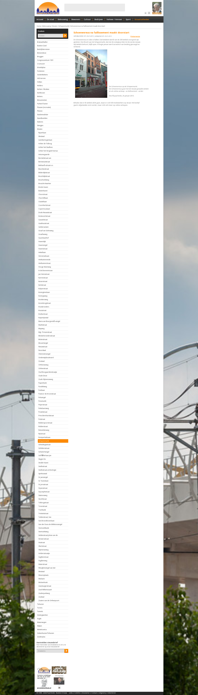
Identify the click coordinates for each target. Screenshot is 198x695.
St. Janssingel (43, 477)
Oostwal (41, 361)
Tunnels (40, 611)
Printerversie (135, 36)
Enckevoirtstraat (44, 216)
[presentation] (52, 657)
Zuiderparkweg (44, 593)
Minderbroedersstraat (46, 336)
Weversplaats (43, 575)
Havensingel (42, 245)
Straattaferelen (142, 19)
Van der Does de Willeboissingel (50, 524)
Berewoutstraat (44, 162)
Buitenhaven (43, 191)
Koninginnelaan (44, 292)
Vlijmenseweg (43, 550)
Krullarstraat (43, 314)
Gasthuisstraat (43, 223)
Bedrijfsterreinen (43, 49)
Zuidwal (41, 597)
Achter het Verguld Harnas (48, 151)
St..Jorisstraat (43, 484)
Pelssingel (42, 397)
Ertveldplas (41, 67)
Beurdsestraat (43, 169)
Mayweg (41, 328)
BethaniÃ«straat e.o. (45, 165)
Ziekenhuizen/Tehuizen (45, 633)
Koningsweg (42, 296)
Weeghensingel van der (47, 568)
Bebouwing (63, 19)
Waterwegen (41, 622)
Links (71, 693)
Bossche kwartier (44, 183)
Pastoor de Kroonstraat (47, 394)
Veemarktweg (43, 532)
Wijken (39, 626)
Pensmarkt (42, 401)
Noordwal (42, 350)
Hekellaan (42, 252)
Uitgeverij (102, 693)
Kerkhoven (41, 93)
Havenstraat (42, 249)
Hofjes (39, 82)
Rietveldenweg (43, 430)
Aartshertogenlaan (45, 140)
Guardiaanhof (43, 238)
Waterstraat (42, 564)
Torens (39, 608)
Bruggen (40, 56)
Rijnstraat (41, 434)
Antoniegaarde (43, 154)
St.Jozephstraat (43, 492)
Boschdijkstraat (44, 176)
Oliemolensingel (44, 354)
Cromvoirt (41, 64)
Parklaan (41, 390)
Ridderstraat (43, 426)
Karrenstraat (43, 278)
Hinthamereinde (44, 260)
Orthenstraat (43, 368)
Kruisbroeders (43, 307)
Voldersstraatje (44, 553)
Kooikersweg (43, 299)
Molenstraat (42, 339)
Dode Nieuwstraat (45, 212)
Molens (39, 96)
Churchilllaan (43, 198)
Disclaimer (86, 693)
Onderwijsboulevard (46, 357)
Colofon (77, 693)
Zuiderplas (41, 637)
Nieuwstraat (42, 347)
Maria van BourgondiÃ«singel (49, 321)
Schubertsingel (43, 452)
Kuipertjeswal (43, 318)
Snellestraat (42, 466)
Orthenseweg (43, 365)
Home (39, 26)
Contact (94, 693)
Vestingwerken (42, 615)
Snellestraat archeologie (47, 470)
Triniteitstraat (43, 513)
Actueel (40, 19)
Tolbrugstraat (43, 502)
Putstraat (41, 419)
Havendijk (42, 241)
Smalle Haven (43, 463)
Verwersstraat (43, 539)
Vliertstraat (42, 546)
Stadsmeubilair (42, 114)
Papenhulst (42, 383)
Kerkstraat (42, 285)
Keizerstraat (42, 281)
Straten (54, 26)
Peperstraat (42, 405)
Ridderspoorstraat (45, 423)
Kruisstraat (42, 310)
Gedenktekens (42, 75)
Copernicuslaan (44, 209)
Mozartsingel (43, 343)
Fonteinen (40, 71)
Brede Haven (43, 187)
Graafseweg (42, 234)
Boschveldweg (43, 180)
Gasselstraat (43, 220)
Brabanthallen (42, 42)
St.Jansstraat (42, 488)
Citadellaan (42, 201)
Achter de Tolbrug (45, 143)
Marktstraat (42, 325)
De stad (50, 19)
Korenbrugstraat (44, 303)
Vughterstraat (43, 557)
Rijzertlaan (42, 133)
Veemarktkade (43, 528)
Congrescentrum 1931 (45, 60)
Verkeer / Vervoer (114, 19)
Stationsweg (42, 495)
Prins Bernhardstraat (46, 415)
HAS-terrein (41, 78)
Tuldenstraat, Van (44, 517)
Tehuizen (40, 604)
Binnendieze (41, 53)
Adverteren (111, 693)
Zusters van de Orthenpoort (48, 600)
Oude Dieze (42, 376)
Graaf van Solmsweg (45, 231)
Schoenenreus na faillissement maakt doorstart (87, 26)
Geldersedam (43, 227)
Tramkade (42, 510)
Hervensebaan (43, 256)
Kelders (40, 85)
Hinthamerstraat (44, 263)
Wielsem (41, 579)
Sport (128, 19)
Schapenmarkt (64, 26)
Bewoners (75, 19)
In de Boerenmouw (45, 270)
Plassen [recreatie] (44, 107)
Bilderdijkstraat (44, 172)
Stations (40, 122)
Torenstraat (42, 506)
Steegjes (40, 125)
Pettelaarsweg (43, 408)
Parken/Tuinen (42, 104)
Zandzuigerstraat (44, 586)
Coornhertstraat (44, 205)
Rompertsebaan (44, 437)
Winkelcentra (42, 629)
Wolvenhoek (43, 582)
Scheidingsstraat (44, 444)
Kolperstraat (43, 289)
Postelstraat (42, 412)
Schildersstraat (43, 448)
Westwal (41, 136)
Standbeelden (42, 118)
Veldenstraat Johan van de (48, 535)
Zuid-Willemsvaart (45, 590)
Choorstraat (42, 194)
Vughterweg (42, 561)
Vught (39, 619)
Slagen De (42, 459)
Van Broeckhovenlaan (46, 521)
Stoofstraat (42, 499)
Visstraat (41, 542)
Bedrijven (99, 19)
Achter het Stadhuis (45, 147)
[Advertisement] (94, 7)
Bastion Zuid (41, 46)
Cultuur (87, 19)
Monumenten (42, 100)
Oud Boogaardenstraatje (47, 372)
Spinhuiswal (42, 473)
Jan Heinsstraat (43, 274)
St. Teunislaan (43, 481)
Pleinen (39, 111)
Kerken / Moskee (43, 89)
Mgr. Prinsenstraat (45, 332)
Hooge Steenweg (44, 267)
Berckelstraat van (44, 158)
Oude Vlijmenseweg (45, 379)
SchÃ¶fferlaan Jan (44, 455)
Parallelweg (42, 386)
